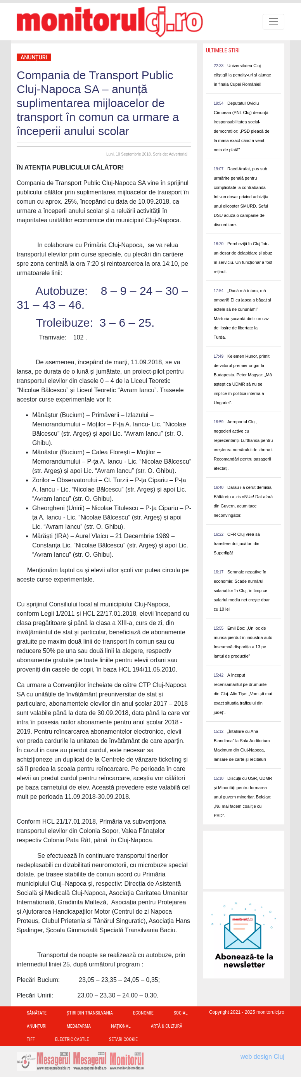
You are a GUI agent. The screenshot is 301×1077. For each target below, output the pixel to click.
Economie (143, 1013)
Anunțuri (34, 57)
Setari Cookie (123, 1039)
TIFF (31, 1039)
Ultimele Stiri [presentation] (223, 50)
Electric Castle (72, 1039)
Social (181, 1013)
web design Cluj (262, 1056)
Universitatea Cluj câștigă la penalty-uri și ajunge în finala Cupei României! (242, 75)
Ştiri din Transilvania (90, 1013)
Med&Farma (79, 1026)
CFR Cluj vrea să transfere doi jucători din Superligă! (237, 543)
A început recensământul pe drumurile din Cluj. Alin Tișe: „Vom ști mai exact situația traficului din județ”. (243, 694)
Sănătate (37, 1013)
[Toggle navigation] (273, 21)
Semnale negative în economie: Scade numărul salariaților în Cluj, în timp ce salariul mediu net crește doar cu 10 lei (242, 590)
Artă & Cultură (166, 1026)
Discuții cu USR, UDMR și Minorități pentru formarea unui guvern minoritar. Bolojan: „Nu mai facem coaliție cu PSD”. (243, 797)
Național (120, 1026)
